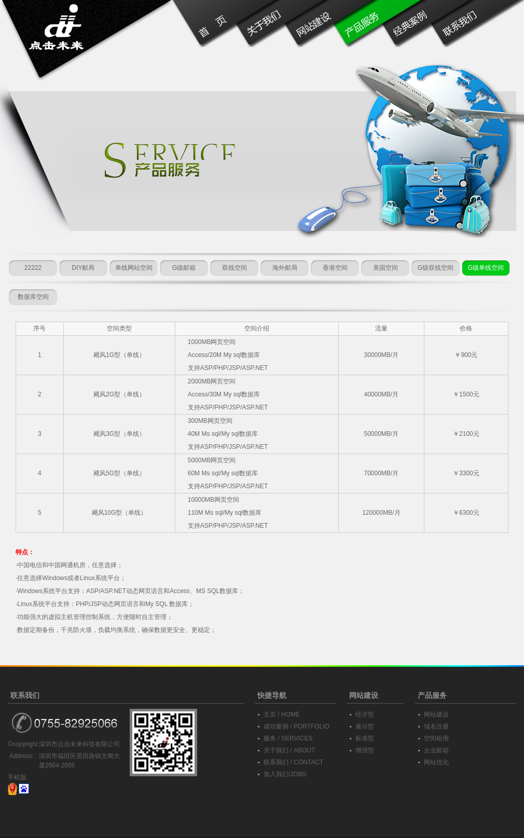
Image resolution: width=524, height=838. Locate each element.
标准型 (364, 738)
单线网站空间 (134, 267)
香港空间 (335, 267)
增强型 (364, 750)
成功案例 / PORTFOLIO (296, 726)
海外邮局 (284, 267)
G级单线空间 (486, 267)
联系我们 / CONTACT (293, 762)
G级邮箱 (184, 267)
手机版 (17, 777)
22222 (33, 267)
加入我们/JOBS (285, 774)
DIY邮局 (83, 267)
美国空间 (385, 267)
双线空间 (234, 267)
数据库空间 (33, 296)
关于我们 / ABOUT (289, 750)
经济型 (364, 714)
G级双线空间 (435, 267)
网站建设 (436, 714)
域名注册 (436, 726)
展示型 (364, 726)
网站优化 (436, 762)
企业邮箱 (436, 750)
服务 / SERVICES (288, 738)
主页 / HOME (282, 714)
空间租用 (436, 738)
